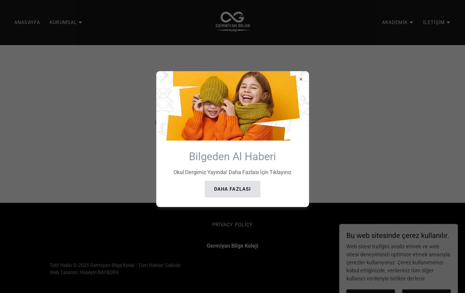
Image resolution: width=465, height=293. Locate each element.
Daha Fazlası (232, 189)
